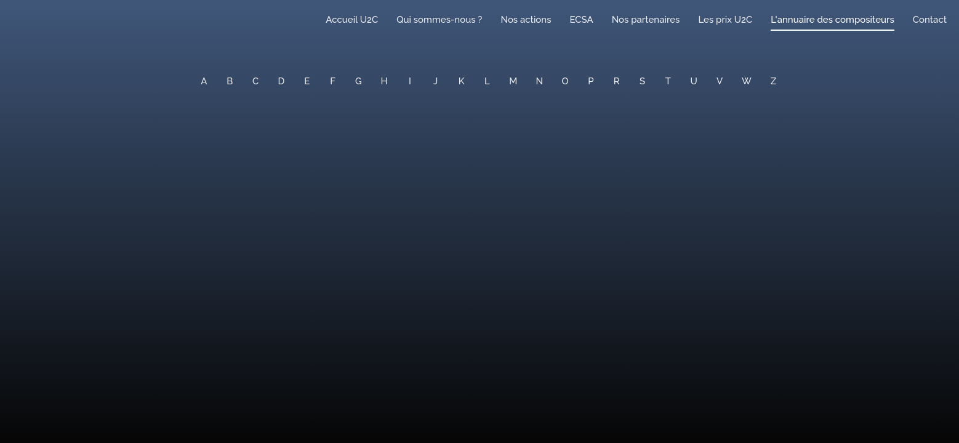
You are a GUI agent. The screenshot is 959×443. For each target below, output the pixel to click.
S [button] (642, 81)
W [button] (747, 81)
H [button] (384, 81)
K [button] (462, 81)
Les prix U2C (725, 19)
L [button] (487, 81)
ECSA (581, 19)
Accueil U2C (352, 19)
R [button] (617, 81)
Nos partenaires (646, 19)
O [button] (565, 81)
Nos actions (525, 19)
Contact (930, 19)
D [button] (281, 81)
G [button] (358, 81)
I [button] (410, 81)
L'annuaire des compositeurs (832, 19)
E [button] (307, 81)
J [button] (435, 81)
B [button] (230, 81)
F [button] (332, 81)
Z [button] (773, 81)
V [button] (719, 81)
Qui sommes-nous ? (439, 19)
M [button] (513, 81)
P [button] (590, 81)
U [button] (694, 81)
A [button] (204, 81)
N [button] (540, 81)
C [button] (255, 81)
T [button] (668, 81)
